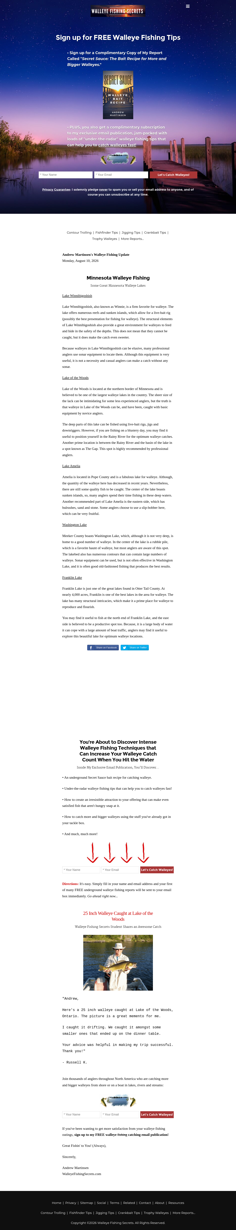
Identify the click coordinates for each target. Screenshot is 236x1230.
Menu (188, 6)
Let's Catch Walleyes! (173, 175)
